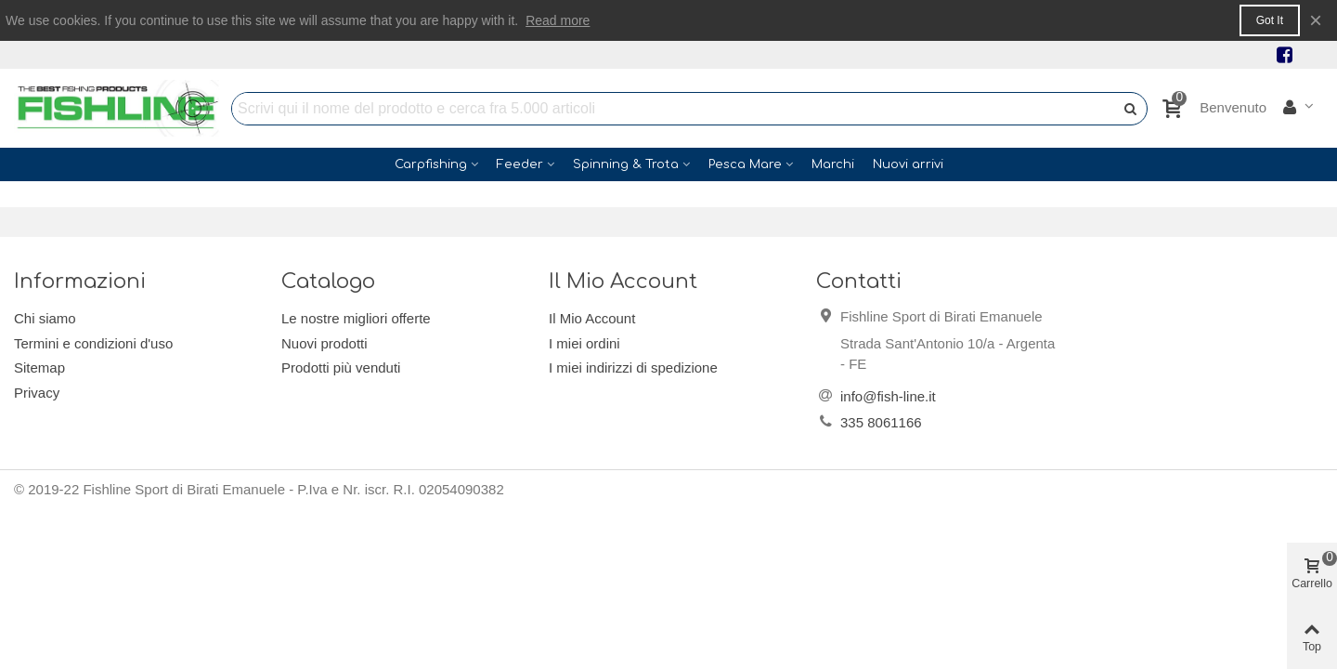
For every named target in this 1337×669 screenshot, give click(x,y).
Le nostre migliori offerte (356, 318)
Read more (558, 20)
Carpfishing (431, 164)
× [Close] (1315, 20)
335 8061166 (881, 422)
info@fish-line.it (888, 396)
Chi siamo (45, 318)
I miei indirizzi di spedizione (633, 367)
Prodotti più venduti (340, 367)
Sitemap (39, 367)
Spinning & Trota (626, 164)
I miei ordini (584, 343)
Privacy (36, 392)
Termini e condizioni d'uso (93, 343)
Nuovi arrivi (908, 164)
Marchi (832, 164)
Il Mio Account (592, 318)
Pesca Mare (745, 164)
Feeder (520, 164)
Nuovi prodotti (324, 343)
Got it (1269, 20)
